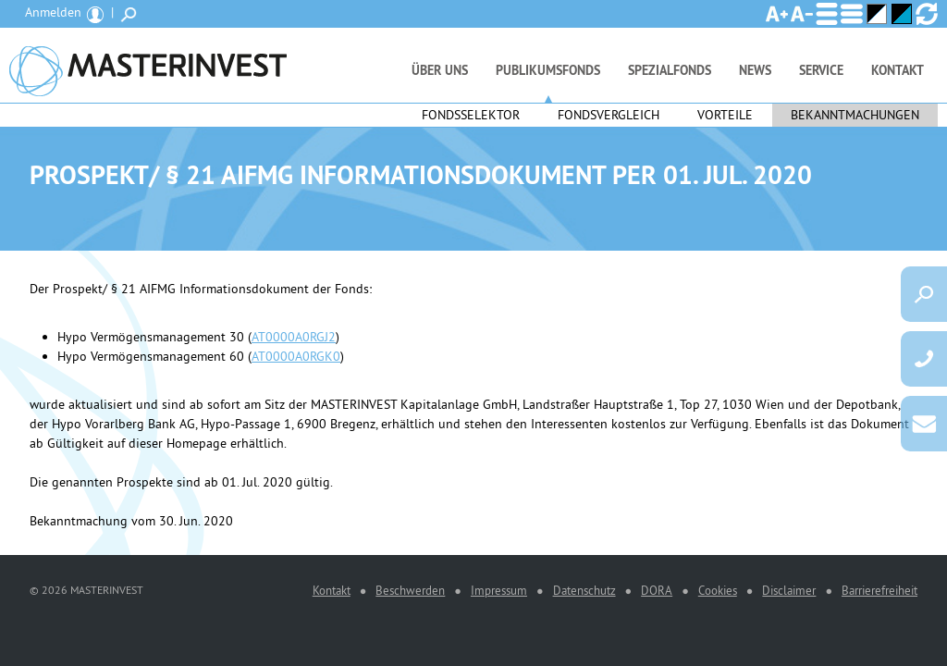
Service (821, 70)
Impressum (499, 590)
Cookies (717, 590)
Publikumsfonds (548, 70)
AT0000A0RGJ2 (294, 336)
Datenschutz (584, 590)
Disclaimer (789, 590)
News (755, 70)
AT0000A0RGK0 (296, 356)
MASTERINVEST (148, 65)
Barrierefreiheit (879, 590)
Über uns (440, 70)
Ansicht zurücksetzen (927, 14)
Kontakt (897, 70)
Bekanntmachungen (855, 114)
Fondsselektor (471, 114)
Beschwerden (410, 590)
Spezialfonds (669, 70)
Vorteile (725, 114)
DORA (656, 590)
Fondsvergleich (608, 114)
